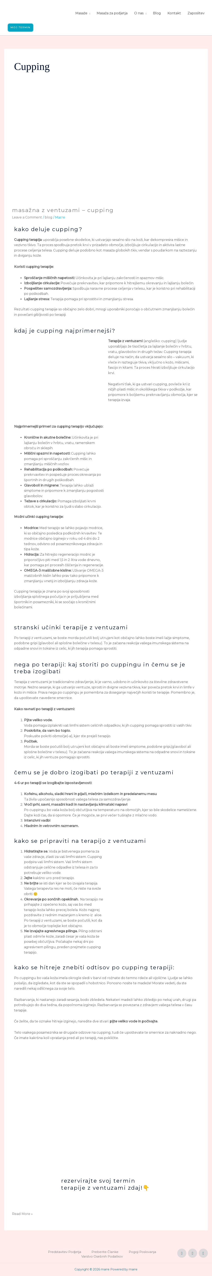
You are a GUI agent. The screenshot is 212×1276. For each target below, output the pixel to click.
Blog (157, 13)
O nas (138, 13)
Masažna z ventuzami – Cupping (63, 210)
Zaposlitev (196, 13)
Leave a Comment (27, 218)
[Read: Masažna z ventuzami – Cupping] (106, 149)
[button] (20, 27)
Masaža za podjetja (112, 13)
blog (48, 218)
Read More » (22, 1213)
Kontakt (174, 13)
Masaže (81, 13)
